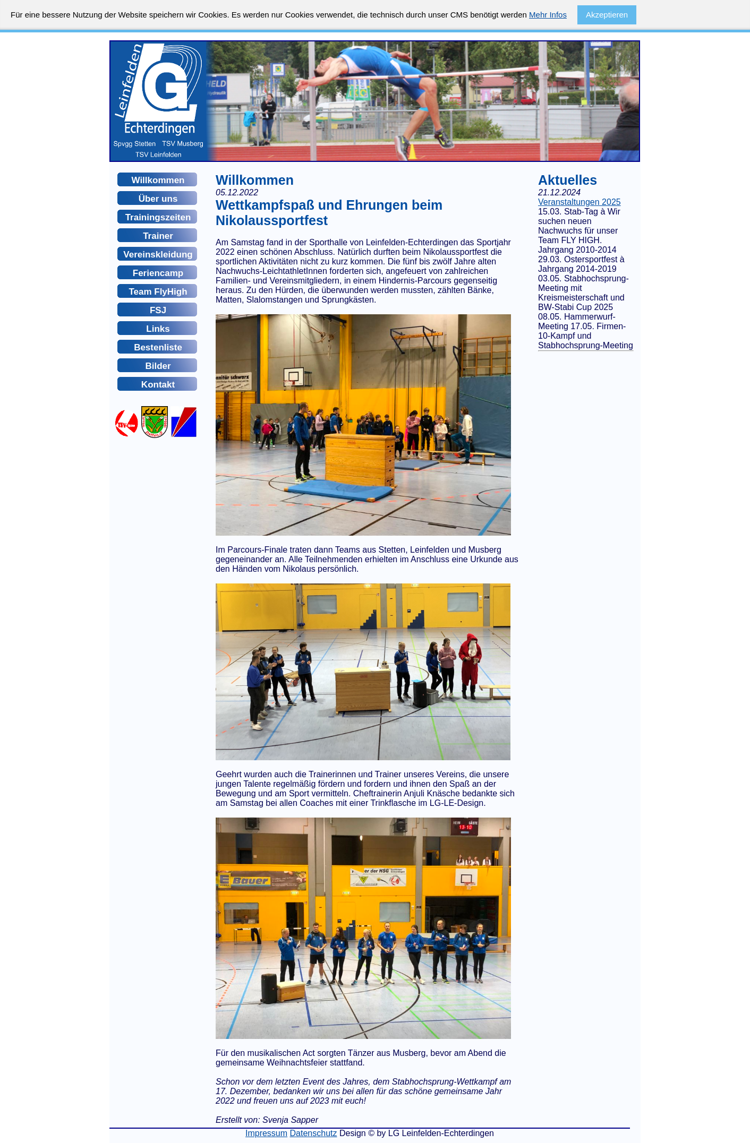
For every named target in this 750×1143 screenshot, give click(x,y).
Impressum (266, 1133)
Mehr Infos (548, 14)
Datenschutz (313, 1133)
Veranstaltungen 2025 (579, 202)
